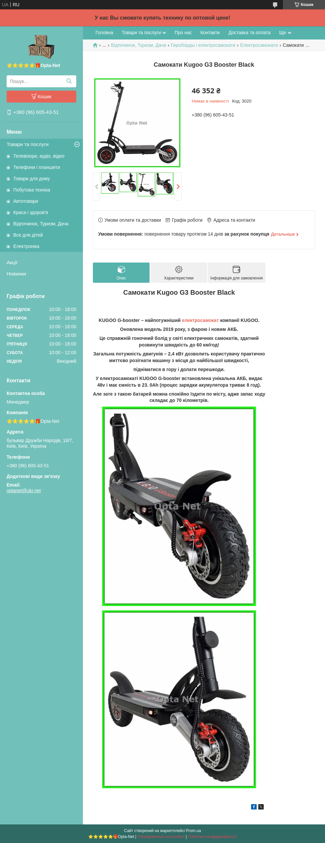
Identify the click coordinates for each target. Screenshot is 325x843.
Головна (104, 32)
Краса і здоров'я (30, 212)
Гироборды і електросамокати (203, 45)
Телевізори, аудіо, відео (38, 156)
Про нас (183, 32)
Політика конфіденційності (212, 836)
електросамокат (200, 320)
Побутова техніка (31, 189)
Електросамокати (259, 45)
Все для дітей (28, 235)
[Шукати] (68, 81)
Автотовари (25, 201)
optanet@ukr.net (24, 490)
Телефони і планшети (36, 167)
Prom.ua (193, 830)
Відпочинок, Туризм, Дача (40, 223)
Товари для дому (31, 178)
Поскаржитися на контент (160, 836)
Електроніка (26, 246)
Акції (12, 262)
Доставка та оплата (249, 32)
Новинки (16, 273)
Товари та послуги (28, 144)
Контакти (210, 32)
